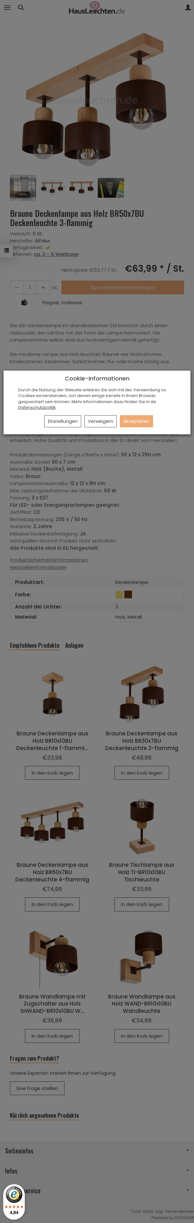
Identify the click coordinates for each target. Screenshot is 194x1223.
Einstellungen (63, 421)
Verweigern (100, 421)
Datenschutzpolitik (37, 407)
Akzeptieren (136, 421)
